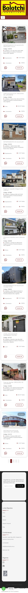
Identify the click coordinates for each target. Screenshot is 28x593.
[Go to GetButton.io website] (3, 591)
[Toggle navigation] (3, 17)
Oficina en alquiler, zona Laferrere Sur (14, 238)
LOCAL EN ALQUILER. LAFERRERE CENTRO (10, 334)
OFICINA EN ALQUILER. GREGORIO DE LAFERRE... (11, 431)
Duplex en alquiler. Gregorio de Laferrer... (13, 189)
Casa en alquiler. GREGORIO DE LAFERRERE (13, 383)
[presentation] (14, 491)
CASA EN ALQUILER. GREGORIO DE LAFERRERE (13, 94)
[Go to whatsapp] (3, 589)
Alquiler (4, 520)
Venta (4, 516)
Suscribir (20, 486)
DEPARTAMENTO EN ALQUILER (13, 142)
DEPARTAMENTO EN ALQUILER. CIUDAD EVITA (13, 286)
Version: (22, 588)
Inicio (4, 512)
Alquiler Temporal (7, 523)
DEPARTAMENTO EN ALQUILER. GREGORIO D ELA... (13, 46)
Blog (4, 527)
